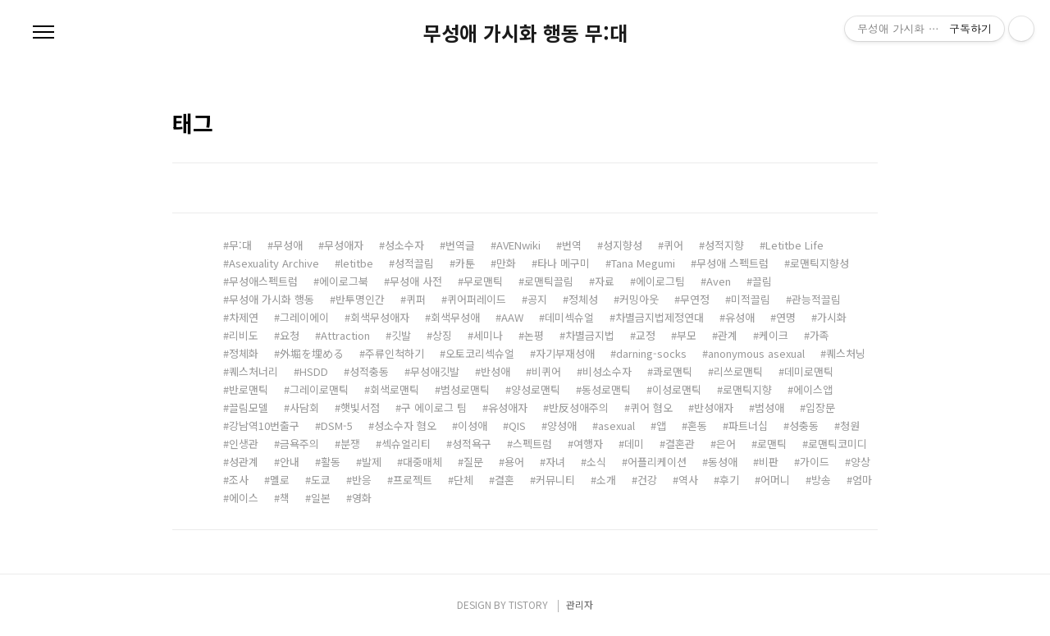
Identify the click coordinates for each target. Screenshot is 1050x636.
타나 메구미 (563, 263)
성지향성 (622, 245)
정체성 (583, 299)
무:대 (240, 245)
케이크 (773, 335)
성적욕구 (471, 443)
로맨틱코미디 (837, 443)
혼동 (697, 425)
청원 (850, 425)
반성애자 (713, 407)
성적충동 (369, 371)
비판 (768, 461)
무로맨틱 (483, 281)
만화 (506, 263)
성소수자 (404, 245)
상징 (442, 335)
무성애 (288, 245)
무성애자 (343, 245)
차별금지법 (589, 335)
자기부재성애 (565, 353)
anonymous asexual (756, 353)
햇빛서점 (360, 407)
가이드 (814, 461)
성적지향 (724, 245)
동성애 (722, 461)
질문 (473, 461)
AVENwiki (518, 245)
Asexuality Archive (274, 263)
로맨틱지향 (747, 389)
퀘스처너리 (253, 371)
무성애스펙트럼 (263, 281)
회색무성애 (455, 317)
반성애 (495, 371)
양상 (860, 461)
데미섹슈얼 (569, 317)
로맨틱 (772, 443)
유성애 (740, 317)
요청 (289, 335)
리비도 (243, 335)
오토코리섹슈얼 (479, 353)
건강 (647, 479)
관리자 (579, 604)
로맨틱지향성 (819, 263)
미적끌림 (750, 299)
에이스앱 (813, 389)
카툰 (465, 263)
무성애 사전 (416, 281)
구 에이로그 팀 (434, 407)
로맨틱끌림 (548, 281)
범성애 (769, 407)
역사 (688, 479)
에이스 (243, 498)
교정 (645, 335)
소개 (606, 479)
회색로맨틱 (394, 389)
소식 (596, 461)
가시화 (832, 317)
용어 (514, 461)
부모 (686, 335)
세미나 (488, 335)
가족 (819, 335)
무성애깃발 (434, 371)
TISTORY (528, 604)
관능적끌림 (816, 299)
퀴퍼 (416, 299)
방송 (821, 479)
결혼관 (680, 443)
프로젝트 (412, 479)
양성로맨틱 (535, 389)
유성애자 (507, 407)
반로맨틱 (248, 389)
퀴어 (673, 245)
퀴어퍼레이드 (476, 299)
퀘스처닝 (845, 353)
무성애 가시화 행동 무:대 (525, 33)
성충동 (804, 425)
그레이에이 (304, 317)
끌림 (762, 281)
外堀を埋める (312, 353)
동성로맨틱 (606, 389)
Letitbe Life (794, 245)
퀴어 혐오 (651, 407)
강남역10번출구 (264, 425)
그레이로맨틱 (319, 389)
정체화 (243, 353)
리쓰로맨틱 (738, 371)
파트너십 (748, 425)
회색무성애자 (379, 317)
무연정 (695, 299)
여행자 (588, 443)
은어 (726, 443)
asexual (616, 425)
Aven (718, 281)
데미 (634, 443)
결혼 (504, 479)
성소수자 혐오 (405, 425)
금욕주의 (299, 443)
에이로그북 (343, 281)
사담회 (304, 407)
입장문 (820, 407)
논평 (534, 335)
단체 (463, 479)
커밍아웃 (639, 299)
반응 (362, 479)
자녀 (555, 461)
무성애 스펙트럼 (732, 263)
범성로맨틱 (465, 389)
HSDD (313, 371)
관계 (727, 335)
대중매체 (422, 461)
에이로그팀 (660, 281)
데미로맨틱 (808, 371)
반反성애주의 (579, 407)
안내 (289, 461)
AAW (512, 317)
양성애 (562, 425)
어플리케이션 (657, 461)
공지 (537, 299)
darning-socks (651, 353)
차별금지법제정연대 (659, 317)
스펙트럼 (532, 443)
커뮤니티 (555, 479)
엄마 (862, 479)
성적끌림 (414, 263)
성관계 (243, 461)
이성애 (472, 425)
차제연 (243, 317)
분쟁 (350, 443)
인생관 (243, 443)
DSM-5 (337, 425)
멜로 (280, 479)
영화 (362, 498)
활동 (330, 461)
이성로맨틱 (676, 389)
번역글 (460, 245)
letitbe (356, 263)
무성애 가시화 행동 (271, 299)
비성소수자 (607, 371)
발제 (371, 461)
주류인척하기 (394, 353)
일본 (321, 498)
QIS (517, 425)
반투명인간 (360, 299)
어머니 (775, 479)
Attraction (345, 335)
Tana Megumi (643, 263)
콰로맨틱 (672, 371)
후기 (729, 479)
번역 (572, 245)
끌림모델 (248, 407)
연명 (786, 317)
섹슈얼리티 (406, 443)
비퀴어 (546, 371)
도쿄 (321, 479)
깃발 (401, 335)
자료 (604, 281)
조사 (239, 479)
